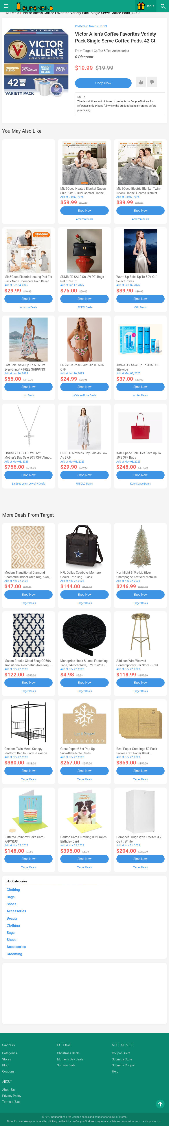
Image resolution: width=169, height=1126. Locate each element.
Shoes (12, 904)
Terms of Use (11, 1101)
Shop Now (102, 83)
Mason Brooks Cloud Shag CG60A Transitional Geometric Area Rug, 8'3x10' (27, 665)
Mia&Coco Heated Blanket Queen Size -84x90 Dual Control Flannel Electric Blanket (83, 193)
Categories (9, 1053)
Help (115, 1071)
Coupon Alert (121, 1053)
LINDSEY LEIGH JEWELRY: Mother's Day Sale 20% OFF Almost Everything (28, 457)
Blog (5, 1065)
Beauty (12, 918)
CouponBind (82, 1121)
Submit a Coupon (124, 1065)
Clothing (13, 889)
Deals (145, 6)
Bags (11, 897)
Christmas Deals (68, 1053)
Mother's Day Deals (70, 1059)
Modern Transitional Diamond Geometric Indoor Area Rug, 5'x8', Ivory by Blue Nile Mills (27, 577)
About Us (8, 1089)
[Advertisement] (28, 180)
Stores (6, 1059)
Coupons (8, 1071)
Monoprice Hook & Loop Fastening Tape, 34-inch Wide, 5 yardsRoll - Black (84, 665)
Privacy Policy (11, 1095)
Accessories (16, 911)
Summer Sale (66, 1065)
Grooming (14, 953)
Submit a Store (122, 1059)
